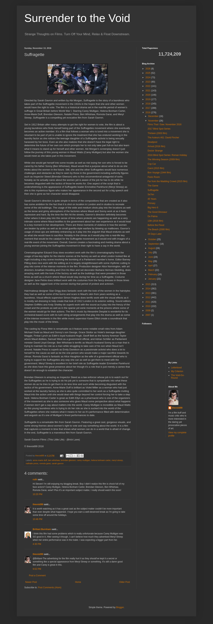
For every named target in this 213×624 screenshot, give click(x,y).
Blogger (120, 607)
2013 (148, 293)
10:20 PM (37, 494)
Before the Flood (156, 225)
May (150, 261)
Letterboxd (176, 367)
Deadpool (152, 142)
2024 (148, 77)
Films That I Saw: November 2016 (164, 124)
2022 (148, 86)
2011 (148, 302)
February (153, 274)
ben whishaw (54, 460)
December (153, 116)
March (151, 270)
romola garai (45, 463)
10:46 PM (37, 519)
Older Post (124, 582)
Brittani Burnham (42, 529)
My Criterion (177, 371)
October (152, 239)
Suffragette (153, 190)
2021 (148, 90)
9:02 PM (37, 569)
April (150, 265)
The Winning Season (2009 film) (164, 159)
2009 (148, 310)
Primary (151, 203)
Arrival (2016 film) (156, 146)
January (152, 279)
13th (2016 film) (155, 221)
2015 (148, 284)
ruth (35, 479)
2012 (148, 297)
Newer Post (31, 582)
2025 (148, 73)
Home (78, 582)
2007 (148, 315)
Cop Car (152, 164)
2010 (148, 306)
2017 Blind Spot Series (159, 128)
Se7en (151, 194)
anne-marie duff (40, 460)
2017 (148, 108)
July (150, 252)
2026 (148, 68)
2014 (148, 288)
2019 (148, 99)
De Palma (153, 216)
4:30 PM (37, 544)
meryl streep (117, 460)
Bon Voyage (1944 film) (159, 172)
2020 (148, 95)
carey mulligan (83, 460)
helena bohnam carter (100, 460)
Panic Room (154, 177)
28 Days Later (155, 234)
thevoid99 (38, 504)
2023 (148, 81)
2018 (148, 103)
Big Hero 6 (153, 207)
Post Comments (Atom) (49, 587)
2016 (148, 112)
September (154, 244)
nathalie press (32, 463)
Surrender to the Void (77, 18)
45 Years (152, 199)
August (152, 248)
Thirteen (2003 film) (157, 133)
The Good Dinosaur (157, 212)
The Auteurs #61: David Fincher (163, 137)
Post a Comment (37, 575)
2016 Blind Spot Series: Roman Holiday (167, 155)
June (151, 257)
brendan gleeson (68, 460)
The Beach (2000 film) (159, 229)
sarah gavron (58, 463)
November (153, 120)
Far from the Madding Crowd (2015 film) (167, 181)
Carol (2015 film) (156, 168)
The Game (153, 185)
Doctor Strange (155, 150)
